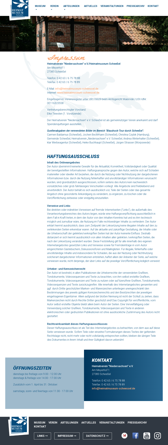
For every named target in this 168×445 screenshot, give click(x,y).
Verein (54, 6)
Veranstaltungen (112, 6)
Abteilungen (71, 6)
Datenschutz (97, 435)
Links (42, 435)
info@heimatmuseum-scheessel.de (76, 88)
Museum (40, 6)
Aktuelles (90, 6)
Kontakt (153, 6)
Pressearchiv (135, 6)
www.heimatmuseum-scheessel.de (78, 92)
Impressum (67, 435)
